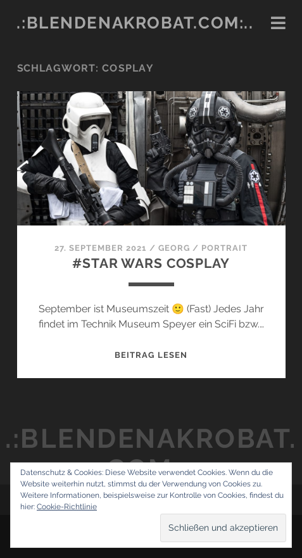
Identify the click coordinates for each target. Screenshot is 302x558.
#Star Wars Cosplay (150, 263)
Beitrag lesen (151, 355)
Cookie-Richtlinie (67, 506)
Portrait (224, 248)
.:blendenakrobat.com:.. (134, 22)
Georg (174, 248)
